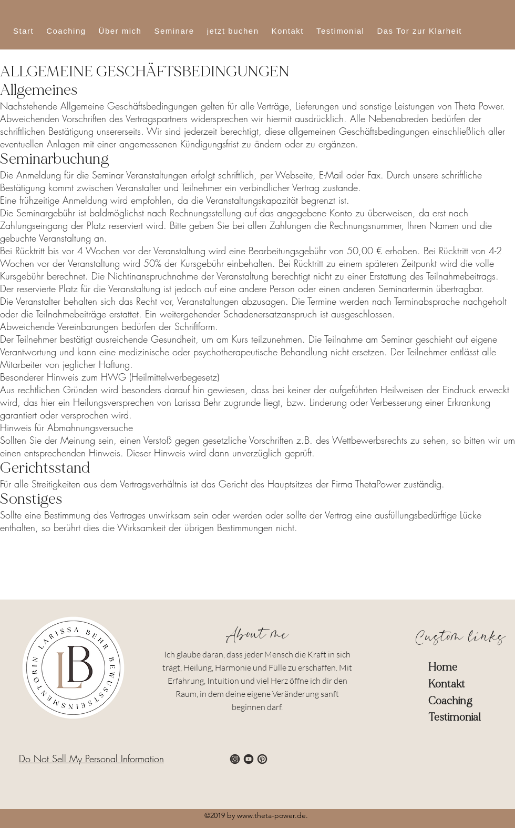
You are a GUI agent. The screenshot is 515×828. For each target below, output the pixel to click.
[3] (235, 759)
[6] (262, 759)
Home (442, 667)
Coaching (450, 700)
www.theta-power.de (271, 815)
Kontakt (446, 684)
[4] (248, 759)
